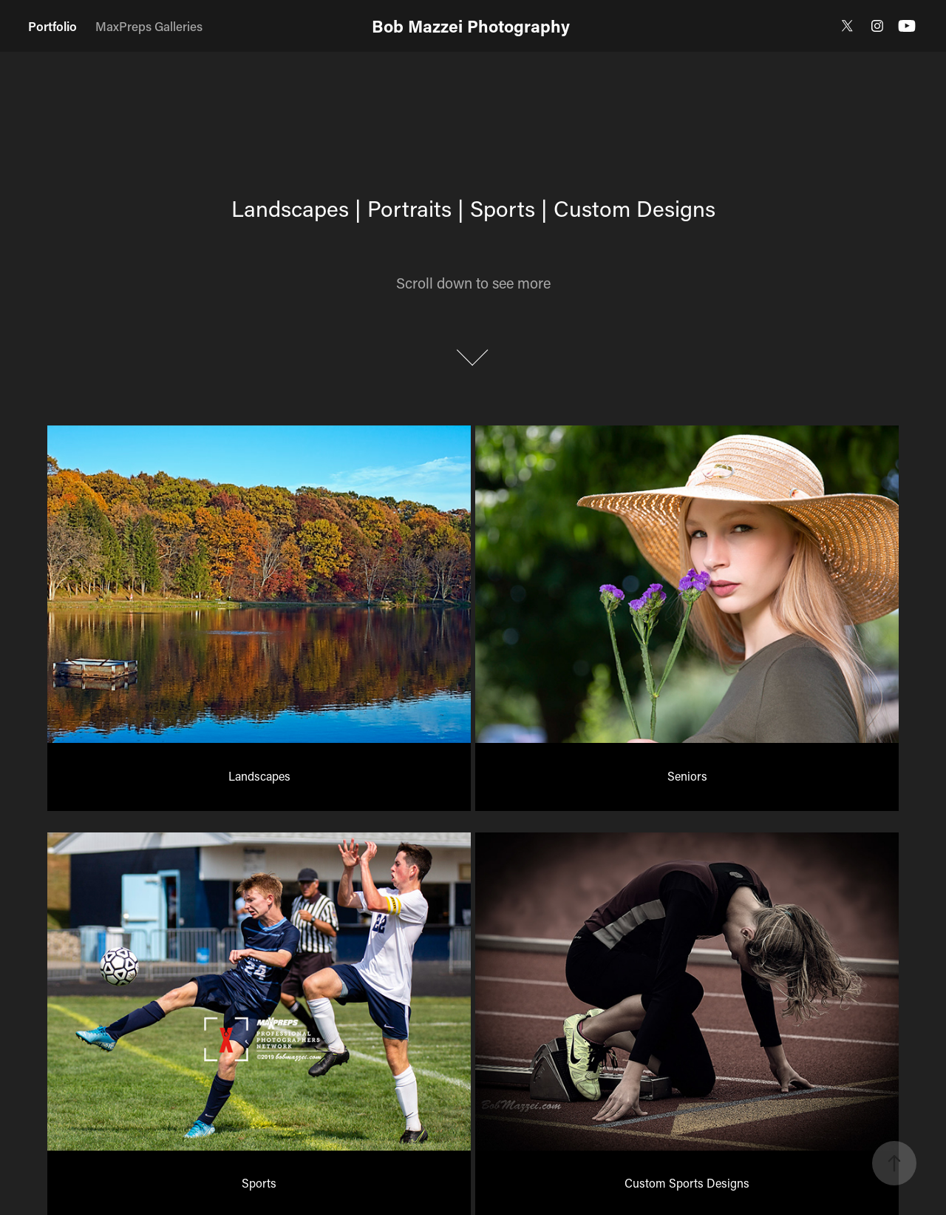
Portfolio (52, 26)
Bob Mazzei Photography (473, 26)
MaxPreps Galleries (149, 26)
